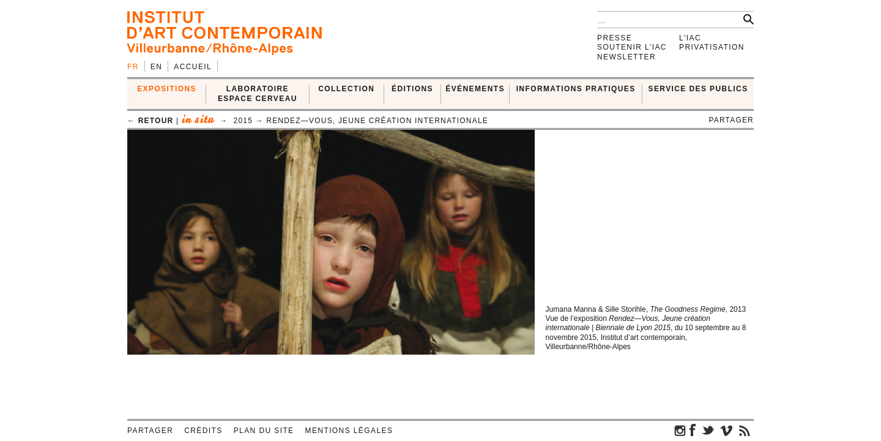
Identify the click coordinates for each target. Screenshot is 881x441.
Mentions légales (349, 430)
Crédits (203, 430)
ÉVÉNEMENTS (475, 89)
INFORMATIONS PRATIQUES (576, 89)
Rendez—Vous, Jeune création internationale (377, 120)
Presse (614, 38)
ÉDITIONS (412, 89)
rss (744, 430)
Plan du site (264, 430)
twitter (708, 430)
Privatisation (712, 47)
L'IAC (690, 38)
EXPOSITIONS (166, 89)
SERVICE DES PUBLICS (698, 89)
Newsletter (626, 57)
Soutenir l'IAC (632, 47)
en (156, 66)
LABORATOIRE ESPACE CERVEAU (257, 93)
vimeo (726, 430)
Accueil (193, 66)
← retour (150, 120)
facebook (692, 430)
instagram (680, 430)
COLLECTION (346, 89)
